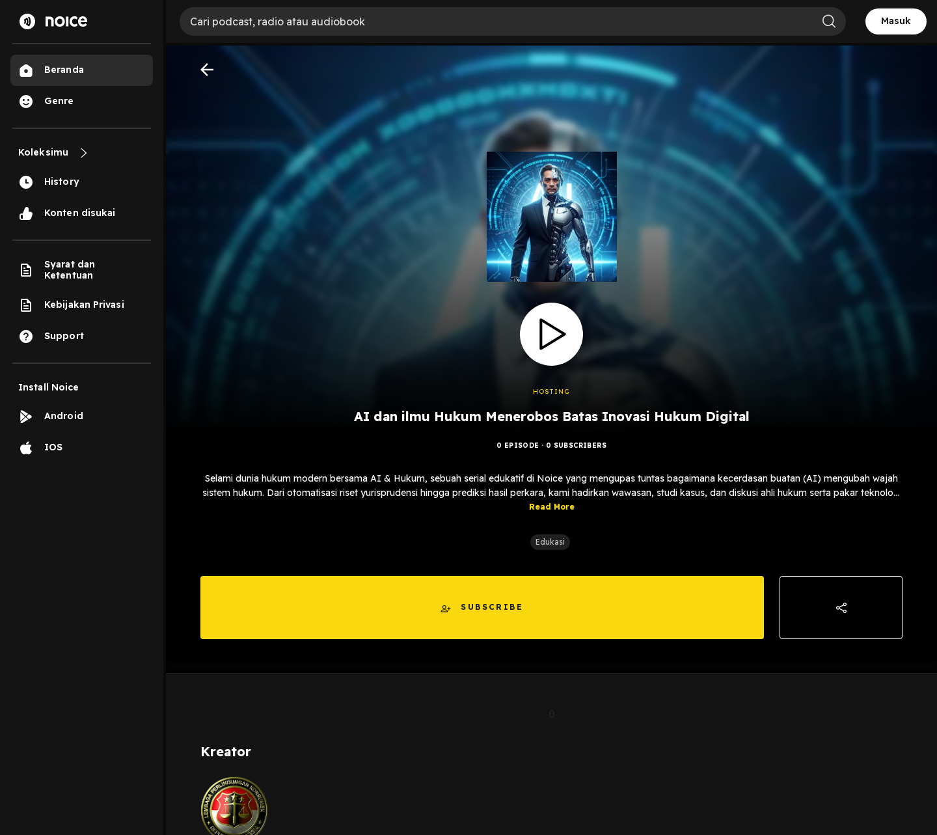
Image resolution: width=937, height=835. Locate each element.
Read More (552, 507)
